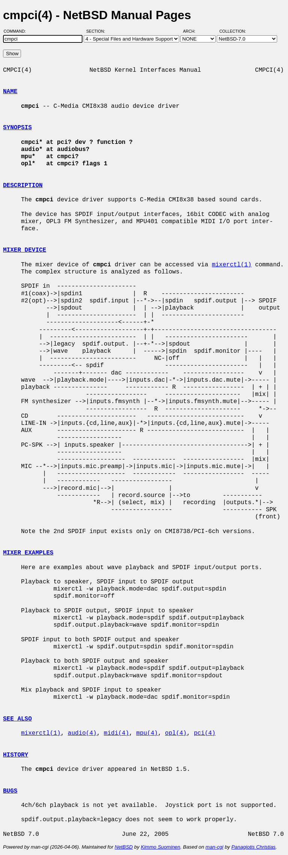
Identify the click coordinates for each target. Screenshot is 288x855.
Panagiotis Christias (253, 847)
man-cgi (214, 847)
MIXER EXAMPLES (28, 553)
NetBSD (124, 847)
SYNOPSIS (17, 128)
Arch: (192, 31)
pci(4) (205, 733)
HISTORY (15, 755)
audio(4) (82, 733)
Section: (97, 31)
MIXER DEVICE (24, 250)
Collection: (232, 31)
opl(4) (176, 733)
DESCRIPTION (23, 185)
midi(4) (116, 733)
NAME (10, 92)
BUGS (10, 791)
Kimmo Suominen (160, 847)
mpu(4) (147, 733)
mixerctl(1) (232, 265)
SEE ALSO (17, 719)
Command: (17, 31)
